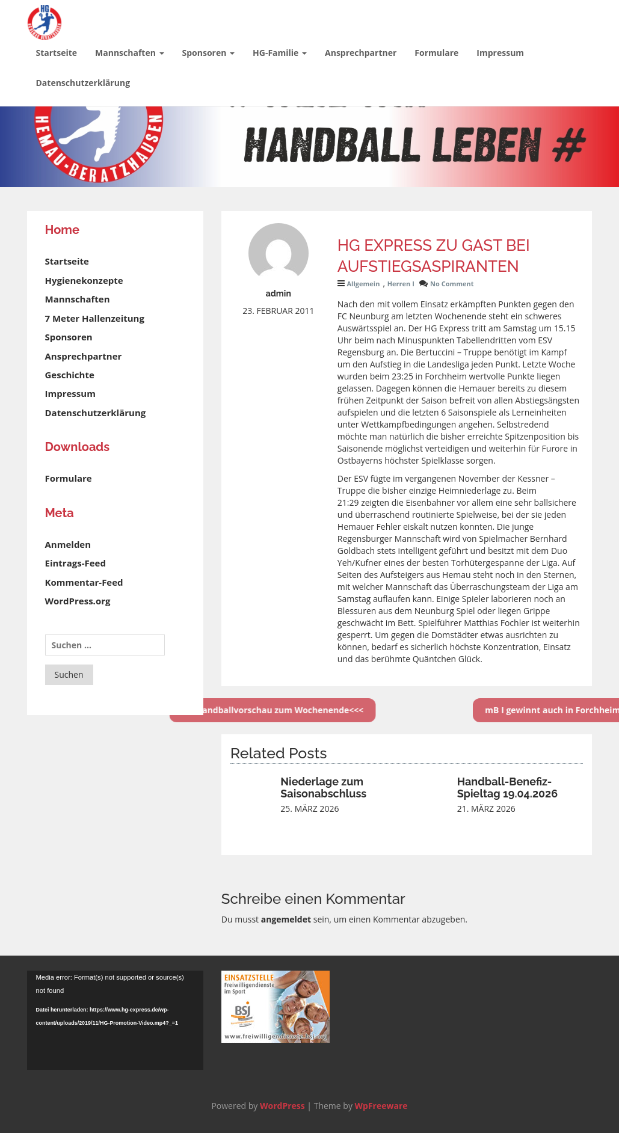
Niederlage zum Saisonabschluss (323, 787)
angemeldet (286, 919)
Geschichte (69, 375)
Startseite (57, 52)
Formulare (436, 52)
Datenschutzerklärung (83, 82)
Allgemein (363, 283)
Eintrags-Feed (75, 563)
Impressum (500, 52)
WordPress (282, 1105)
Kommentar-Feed (84, 582)
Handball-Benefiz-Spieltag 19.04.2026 (507, 787)
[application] (115, 1020)
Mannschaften (129, 52)
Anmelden (68, 544)
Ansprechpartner (360, 52)
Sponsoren (208, 52)
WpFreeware (381, 1105)
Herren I (400, 283)
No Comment (452, 283)
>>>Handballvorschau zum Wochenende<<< (224, 710)
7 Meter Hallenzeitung (94, 318)
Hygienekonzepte (84, 280)
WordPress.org (78, 601)
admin (278, 293)
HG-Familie (280, 52)
